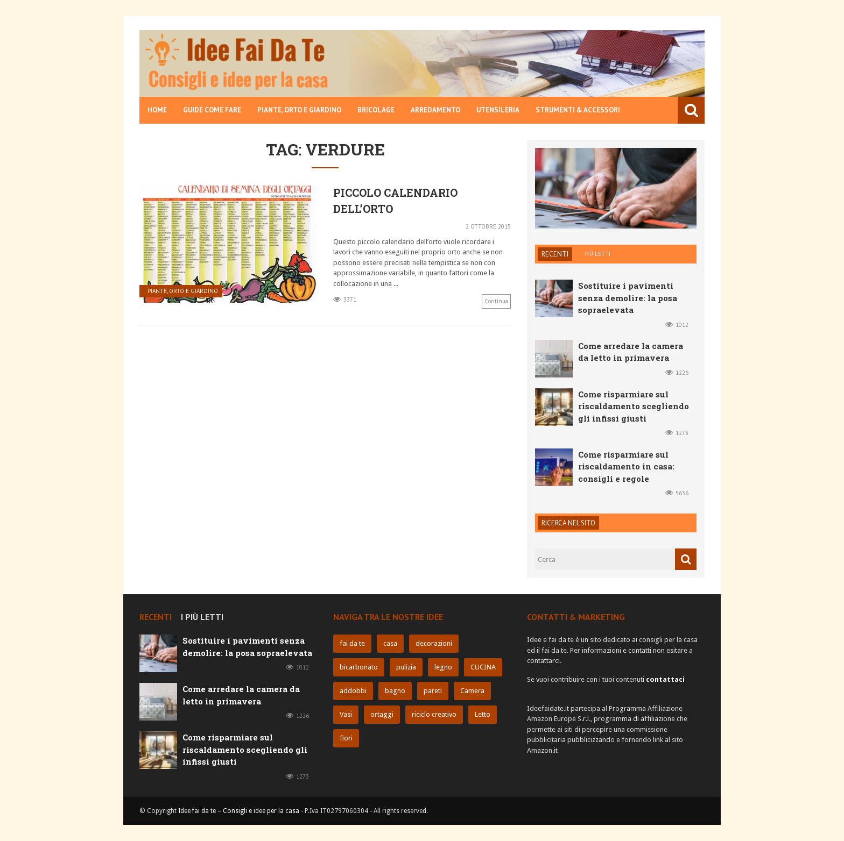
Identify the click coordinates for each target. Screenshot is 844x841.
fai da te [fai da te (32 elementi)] (352, 643)
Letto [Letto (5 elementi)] (482, 714)
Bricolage (376, 110)
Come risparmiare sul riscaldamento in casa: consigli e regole (626, 466)
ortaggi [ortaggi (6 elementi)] (381, 714)
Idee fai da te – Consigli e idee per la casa (238, 811)
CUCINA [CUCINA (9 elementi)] (483, 667)
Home (157, 110)
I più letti (595, 254)
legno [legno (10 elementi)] (443, 667)
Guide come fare (212, 110)
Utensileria (497, 110)
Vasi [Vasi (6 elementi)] (346, 714)
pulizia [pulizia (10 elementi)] (406, 667)
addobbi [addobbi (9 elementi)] (353, 691)
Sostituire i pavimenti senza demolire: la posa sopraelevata (627, 297)
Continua (496, 301)
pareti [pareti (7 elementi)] (433, 691)
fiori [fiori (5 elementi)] (346, 738)
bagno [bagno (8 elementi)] (395, 691)
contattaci (665, 679)
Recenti (554, 254)
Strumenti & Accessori (578, 110)
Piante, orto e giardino (299, 110)
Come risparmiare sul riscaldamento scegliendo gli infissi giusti (633, 406)
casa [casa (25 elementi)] (390, 643)
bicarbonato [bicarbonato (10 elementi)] (359, 667)
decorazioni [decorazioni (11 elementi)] (434, 643)
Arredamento (435, 110)
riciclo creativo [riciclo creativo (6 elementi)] (434, 714)
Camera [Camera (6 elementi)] (472, 691)
